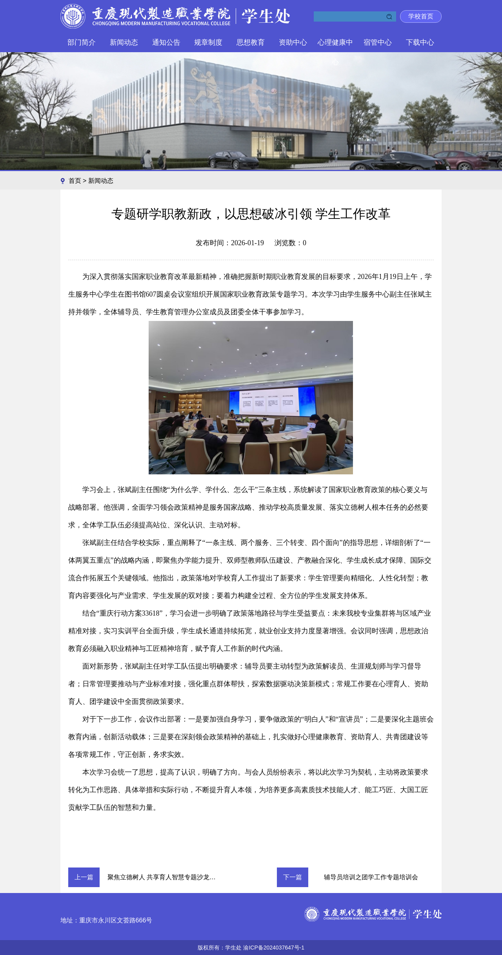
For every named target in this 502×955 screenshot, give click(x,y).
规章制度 (208, 42)
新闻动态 (124, 42)
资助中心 (293, 42)
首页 (76, 180)
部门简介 (81, 42)
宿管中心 (378, 42)
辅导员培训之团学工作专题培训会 (371, 877)
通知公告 (166, 42)
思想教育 (250, 42)
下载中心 (420, 42)
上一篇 (84, 877)
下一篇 (292, 877)
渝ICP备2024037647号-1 (273, 947)
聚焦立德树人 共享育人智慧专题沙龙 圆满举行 (166, 877)
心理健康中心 (335, 45)
